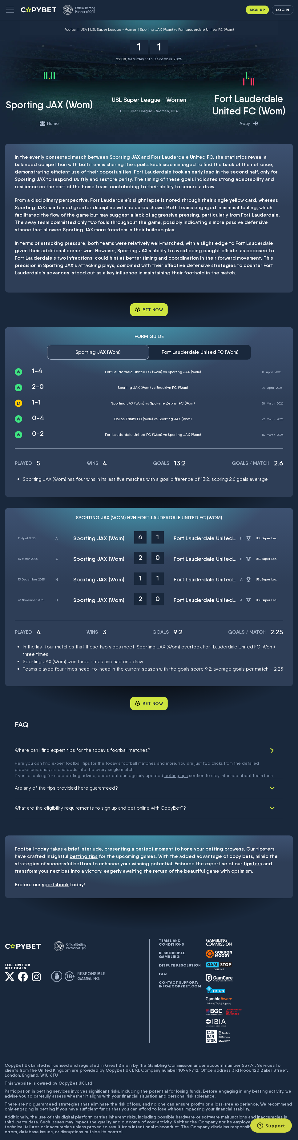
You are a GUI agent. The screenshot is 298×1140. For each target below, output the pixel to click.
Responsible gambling (172, 937)
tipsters (265, 831)
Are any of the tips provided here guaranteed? (66, 770)
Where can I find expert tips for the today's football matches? (82, 750)
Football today (32, 831)
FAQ (163, 956)
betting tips (84, 838)
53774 (248, 1047)
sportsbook (55, 867)
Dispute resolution (180, 947)
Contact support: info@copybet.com (180, 966)
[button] (10, 9)
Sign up (257, 9)
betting (214, 831)
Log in (282, 9)
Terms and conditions (171, 924)
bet (65, 853)
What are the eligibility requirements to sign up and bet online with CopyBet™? (100, 790)
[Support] (271, 1125)
